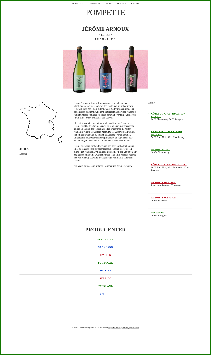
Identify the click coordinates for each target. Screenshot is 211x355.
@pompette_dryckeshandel (129, 328)
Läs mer (23, 154)
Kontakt (135, 3)
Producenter (78, 3)
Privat (109, 3)
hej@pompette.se (114, 328)
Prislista (121, 3)
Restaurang (95, 3)
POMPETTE (105, 12)
